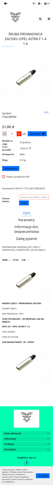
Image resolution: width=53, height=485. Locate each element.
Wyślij (24, 203)
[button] (47, 3)
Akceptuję (42, 475)
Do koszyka (37, 133)
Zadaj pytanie (10, 168)
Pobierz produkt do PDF (16, 176)
